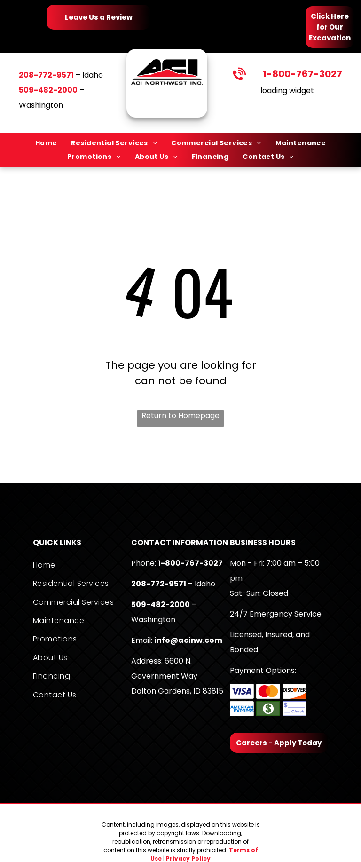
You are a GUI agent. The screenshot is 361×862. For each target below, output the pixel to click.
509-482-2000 (160, 604)
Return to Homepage (180, 415)
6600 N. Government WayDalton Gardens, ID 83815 (177, 676)
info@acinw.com (188, 640)
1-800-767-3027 (302, 73)
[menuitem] (46, 143)
